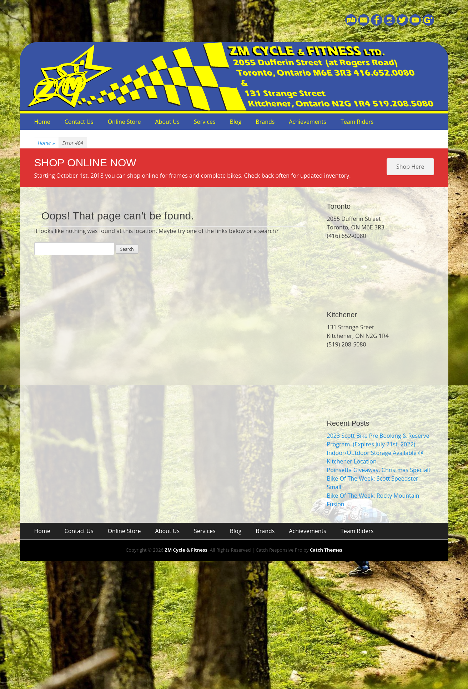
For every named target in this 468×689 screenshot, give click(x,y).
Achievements (307, 122)
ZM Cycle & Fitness (186, 550)
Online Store (124, 122)
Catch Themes (326, 550)
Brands (265, 122)
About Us (167, 122)
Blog (236, 122)
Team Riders (357, 122)
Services (205, 122)
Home (42, 122)
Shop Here (410, 167)
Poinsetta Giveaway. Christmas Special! (378, 470)
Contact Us (79, 122)
